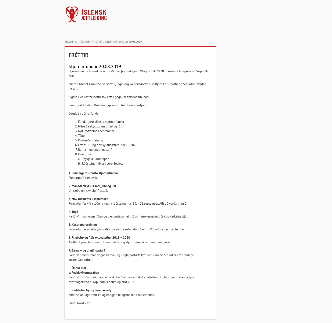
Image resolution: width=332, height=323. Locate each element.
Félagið (84, 42)
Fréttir (97, 42)
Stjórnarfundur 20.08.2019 (123, 42)
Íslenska (71, 42)
